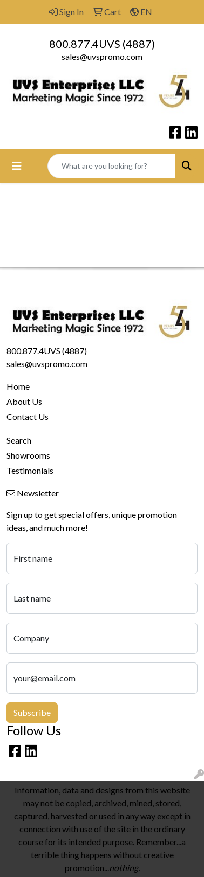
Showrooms (28, 455)
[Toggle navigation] (16, 166)
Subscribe (32, 712)
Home (18, 386)
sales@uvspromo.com (102, 56)
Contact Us (27, 416)
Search (18, 440)
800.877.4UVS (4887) (102, 43)
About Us (24, 401)
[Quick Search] (111, 166)
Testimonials (29, 470)
